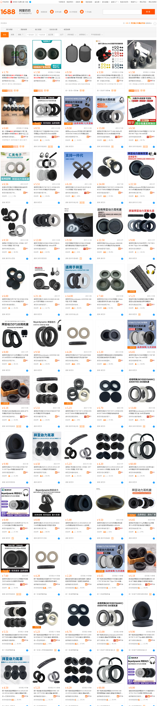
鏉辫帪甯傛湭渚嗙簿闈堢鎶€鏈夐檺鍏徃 (72, 584)
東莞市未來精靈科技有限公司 (104, 361)
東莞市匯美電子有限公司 (9, 193)
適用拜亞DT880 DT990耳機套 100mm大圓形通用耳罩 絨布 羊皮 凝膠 (110, 300)
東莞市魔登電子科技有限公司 (41, 193)
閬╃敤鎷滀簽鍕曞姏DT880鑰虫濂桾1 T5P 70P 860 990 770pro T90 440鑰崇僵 (110, 580)
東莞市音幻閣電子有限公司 (136, 249)
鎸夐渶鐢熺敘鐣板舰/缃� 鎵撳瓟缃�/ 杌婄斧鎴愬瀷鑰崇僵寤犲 (14, 76)
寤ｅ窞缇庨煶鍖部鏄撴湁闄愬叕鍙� (41, 640)
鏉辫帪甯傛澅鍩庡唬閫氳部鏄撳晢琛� (104, 696)
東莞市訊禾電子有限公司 (9, 361)
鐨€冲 (4, 84)
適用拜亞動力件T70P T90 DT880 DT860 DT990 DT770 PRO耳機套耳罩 (15, 300)
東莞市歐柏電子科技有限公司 (136, 528)
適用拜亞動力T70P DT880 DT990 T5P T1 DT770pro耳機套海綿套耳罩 (14, 468)
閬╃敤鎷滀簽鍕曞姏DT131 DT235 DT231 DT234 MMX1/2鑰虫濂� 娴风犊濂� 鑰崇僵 (78, 692)
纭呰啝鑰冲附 (111, 84)
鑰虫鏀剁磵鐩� (71, 84)
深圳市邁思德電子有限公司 (41, 249)
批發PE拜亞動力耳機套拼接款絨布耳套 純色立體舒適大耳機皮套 (14, 188)
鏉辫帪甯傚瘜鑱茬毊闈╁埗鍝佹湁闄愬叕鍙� (41, 584)
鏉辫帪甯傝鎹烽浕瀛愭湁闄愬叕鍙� (41, 81)
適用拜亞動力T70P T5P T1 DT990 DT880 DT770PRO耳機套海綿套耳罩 (78, 412)
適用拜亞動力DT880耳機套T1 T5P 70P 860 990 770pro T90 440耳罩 (142, 132)
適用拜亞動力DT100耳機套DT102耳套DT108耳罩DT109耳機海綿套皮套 (15, 356)
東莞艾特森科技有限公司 (72, 472)
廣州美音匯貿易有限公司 (72, 193)
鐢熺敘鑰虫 (17, 84)
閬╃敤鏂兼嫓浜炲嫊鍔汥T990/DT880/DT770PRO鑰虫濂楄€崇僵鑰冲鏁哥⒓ (15, 636)
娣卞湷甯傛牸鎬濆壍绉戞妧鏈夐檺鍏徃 (136, 584)
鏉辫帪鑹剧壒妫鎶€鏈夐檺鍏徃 (41, 696)
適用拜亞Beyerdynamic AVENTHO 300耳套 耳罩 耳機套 (78, 300)
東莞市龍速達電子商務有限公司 (104, 193)
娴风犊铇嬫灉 (149, 84)
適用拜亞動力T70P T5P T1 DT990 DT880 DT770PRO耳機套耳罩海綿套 (47, 188)
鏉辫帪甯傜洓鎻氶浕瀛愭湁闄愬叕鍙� (136, 696)
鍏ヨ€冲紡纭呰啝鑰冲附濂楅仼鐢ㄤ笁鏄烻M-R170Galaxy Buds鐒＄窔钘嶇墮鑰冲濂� (110, 76)
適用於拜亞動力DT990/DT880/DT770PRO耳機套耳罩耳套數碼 (47, 412)
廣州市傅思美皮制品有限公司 (9, 249)
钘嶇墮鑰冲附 (101, 84)
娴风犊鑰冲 (15, 140)
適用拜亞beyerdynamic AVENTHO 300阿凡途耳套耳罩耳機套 (46, 356)
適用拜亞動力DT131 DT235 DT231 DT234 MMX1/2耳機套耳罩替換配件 (47, 468)
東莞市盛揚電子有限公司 (9, 528)
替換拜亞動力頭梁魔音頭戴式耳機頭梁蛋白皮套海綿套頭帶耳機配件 (141, 300)
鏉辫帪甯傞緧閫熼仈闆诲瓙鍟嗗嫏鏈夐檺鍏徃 (72, 640)
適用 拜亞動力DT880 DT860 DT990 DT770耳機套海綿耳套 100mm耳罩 (46, 244)
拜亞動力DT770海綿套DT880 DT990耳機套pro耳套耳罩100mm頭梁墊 (46, 132)
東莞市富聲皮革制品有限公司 (72, 361)
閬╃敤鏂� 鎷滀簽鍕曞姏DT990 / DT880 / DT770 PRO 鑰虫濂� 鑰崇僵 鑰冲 (47, 692)
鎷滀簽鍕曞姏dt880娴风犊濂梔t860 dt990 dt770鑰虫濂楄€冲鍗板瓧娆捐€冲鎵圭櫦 (142, 580)
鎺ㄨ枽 (26, 78)
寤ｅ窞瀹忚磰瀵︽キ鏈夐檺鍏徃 (72, 81)
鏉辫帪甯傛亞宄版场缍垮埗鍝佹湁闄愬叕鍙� (9, 81)
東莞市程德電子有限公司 (104, 305)
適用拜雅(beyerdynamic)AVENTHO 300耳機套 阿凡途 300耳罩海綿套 (141, 412)
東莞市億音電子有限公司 (72, 528)
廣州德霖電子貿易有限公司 (104, 249)
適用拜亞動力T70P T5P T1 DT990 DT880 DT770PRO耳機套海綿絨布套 (110, 412)
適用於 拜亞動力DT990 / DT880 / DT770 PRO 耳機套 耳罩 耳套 (15, 244)
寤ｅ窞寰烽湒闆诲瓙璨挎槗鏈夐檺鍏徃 (9, 696)
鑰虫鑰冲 (23, 140)
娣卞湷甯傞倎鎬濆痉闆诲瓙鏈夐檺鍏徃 (136, 640)
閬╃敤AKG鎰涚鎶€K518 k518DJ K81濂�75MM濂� (47, 76)
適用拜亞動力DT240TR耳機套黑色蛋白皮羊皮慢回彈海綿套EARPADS (109, 524)
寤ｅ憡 (57, 78)
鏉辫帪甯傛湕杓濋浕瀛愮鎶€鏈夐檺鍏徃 (104, 584)
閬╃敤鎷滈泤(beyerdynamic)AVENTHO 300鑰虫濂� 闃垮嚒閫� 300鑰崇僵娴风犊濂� (110, 636)
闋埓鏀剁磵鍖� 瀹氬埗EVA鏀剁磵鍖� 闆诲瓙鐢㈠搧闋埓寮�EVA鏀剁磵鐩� (78, 76)
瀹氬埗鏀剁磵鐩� (83, 84)
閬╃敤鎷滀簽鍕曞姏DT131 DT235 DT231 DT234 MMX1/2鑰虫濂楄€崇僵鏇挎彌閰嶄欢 (15, 692)
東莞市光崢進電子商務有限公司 (41, 305)
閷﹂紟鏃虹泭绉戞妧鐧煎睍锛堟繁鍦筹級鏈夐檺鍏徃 (104, 81)
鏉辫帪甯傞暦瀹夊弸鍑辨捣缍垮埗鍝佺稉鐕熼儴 (136, 81)
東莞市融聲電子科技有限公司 (41, 361)
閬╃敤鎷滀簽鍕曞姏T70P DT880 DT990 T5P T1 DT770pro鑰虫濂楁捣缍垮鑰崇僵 (141, 636)
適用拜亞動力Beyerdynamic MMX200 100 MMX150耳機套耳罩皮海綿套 (109, 244)
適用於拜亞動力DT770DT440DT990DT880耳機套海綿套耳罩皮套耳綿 (78, 356)
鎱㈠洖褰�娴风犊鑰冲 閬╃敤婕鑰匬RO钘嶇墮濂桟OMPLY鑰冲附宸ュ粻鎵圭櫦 (14, 132)
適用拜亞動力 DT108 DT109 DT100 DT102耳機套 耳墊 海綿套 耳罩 (78, 188)
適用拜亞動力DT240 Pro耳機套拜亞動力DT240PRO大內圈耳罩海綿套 (15, 580)
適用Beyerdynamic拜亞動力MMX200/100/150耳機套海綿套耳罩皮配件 (142, 188)
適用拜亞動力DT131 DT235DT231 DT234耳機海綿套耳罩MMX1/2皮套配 (78, 524)
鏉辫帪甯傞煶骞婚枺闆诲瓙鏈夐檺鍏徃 (72, 696)
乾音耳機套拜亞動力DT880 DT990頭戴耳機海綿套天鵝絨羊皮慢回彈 (77, 244)
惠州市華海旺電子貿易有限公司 (72, 249)
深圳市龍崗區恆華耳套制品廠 (136, 137)
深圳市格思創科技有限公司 (41, 137)
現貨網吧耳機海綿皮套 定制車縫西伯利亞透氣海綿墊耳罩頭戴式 (110, 356)
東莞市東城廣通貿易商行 (9, 305)
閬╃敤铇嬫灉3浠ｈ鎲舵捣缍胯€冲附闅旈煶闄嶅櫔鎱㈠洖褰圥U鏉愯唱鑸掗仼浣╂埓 (141, 76)
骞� (26, 81)
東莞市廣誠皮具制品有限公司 (136, 305)
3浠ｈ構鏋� (133, 84)
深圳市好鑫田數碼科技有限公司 (104, 137)
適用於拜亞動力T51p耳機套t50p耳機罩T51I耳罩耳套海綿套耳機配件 (141, 524)
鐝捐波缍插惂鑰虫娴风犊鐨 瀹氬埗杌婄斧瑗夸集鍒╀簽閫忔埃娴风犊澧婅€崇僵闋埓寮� (78, 580)
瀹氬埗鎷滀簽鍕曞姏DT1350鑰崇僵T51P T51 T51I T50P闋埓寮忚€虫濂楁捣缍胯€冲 (142, 692)
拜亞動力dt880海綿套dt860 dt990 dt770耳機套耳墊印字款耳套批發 (15, 412)
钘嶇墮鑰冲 (6, 140)
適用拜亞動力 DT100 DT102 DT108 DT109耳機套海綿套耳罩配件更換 (46, 524)
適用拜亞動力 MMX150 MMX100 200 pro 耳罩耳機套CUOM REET (46, 300)
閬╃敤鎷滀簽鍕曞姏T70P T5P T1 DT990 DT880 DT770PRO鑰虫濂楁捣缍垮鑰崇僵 (47, 636)
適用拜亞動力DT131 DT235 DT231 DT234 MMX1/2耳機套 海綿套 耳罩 (110, 468)
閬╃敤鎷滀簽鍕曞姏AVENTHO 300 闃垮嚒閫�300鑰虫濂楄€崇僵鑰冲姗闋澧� (109, 692)
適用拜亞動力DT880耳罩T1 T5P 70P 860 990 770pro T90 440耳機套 (141, 244)
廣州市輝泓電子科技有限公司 (136, 193)
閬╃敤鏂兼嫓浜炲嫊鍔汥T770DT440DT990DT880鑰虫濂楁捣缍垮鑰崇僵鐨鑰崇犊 (47, 580)
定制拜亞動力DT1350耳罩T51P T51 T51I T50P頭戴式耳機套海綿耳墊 (15, 524)
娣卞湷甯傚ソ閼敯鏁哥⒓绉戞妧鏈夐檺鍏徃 (104, 640)
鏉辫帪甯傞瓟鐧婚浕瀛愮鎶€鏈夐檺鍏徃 (9, 640)
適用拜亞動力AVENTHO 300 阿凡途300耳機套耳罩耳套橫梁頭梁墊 (141, 468)
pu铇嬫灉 (141, 84)
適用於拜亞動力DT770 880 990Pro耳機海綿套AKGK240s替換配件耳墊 (109, 132)
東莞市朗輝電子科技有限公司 (72, 137)
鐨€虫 (10, 84)
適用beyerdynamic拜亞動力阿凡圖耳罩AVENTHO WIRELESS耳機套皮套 (78, 132)
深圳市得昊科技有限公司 (72, 305)
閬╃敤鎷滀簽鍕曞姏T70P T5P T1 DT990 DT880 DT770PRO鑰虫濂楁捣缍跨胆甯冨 (78, 636)
